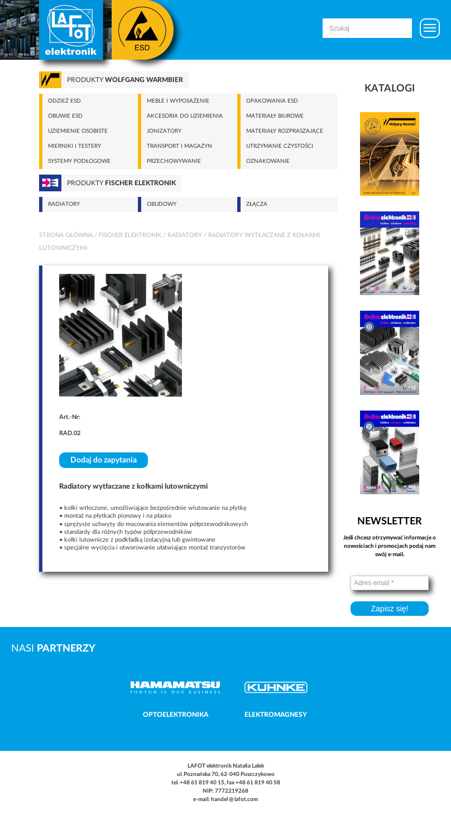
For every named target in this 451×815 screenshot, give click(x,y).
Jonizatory (164, 131)
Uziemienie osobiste (78, 131)
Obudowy (161, 204)
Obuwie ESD (65, 116)
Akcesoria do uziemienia (185, 116)
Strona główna (66, 235)
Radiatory (64, 204)
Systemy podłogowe (79, 161)
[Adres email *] (390, 583)
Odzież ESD (64, 101)
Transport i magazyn (179, 146)
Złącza (256, 204)
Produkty (125, 79)
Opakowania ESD (272, 101)
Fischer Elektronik (130, 235)
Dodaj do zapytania (103, 460)
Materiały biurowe (275, 116)
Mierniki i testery (74, 146)
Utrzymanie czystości (279, 146)
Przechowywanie (174, 161)
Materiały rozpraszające (284, 131)
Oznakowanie (268, 161)
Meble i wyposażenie (178, 101)
